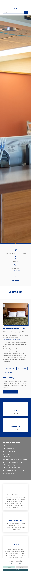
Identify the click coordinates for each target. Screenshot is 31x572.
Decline (21, 567)
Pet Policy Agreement (10, 392)
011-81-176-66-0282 (18, 273)
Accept (9, 567)
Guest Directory (9, 368)
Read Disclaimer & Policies (15, 564)
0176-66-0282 (16, 271)
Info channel (8, 372)
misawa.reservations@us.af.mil (12, 339)
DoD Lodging (22, 368)
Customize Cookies (15, 569)
